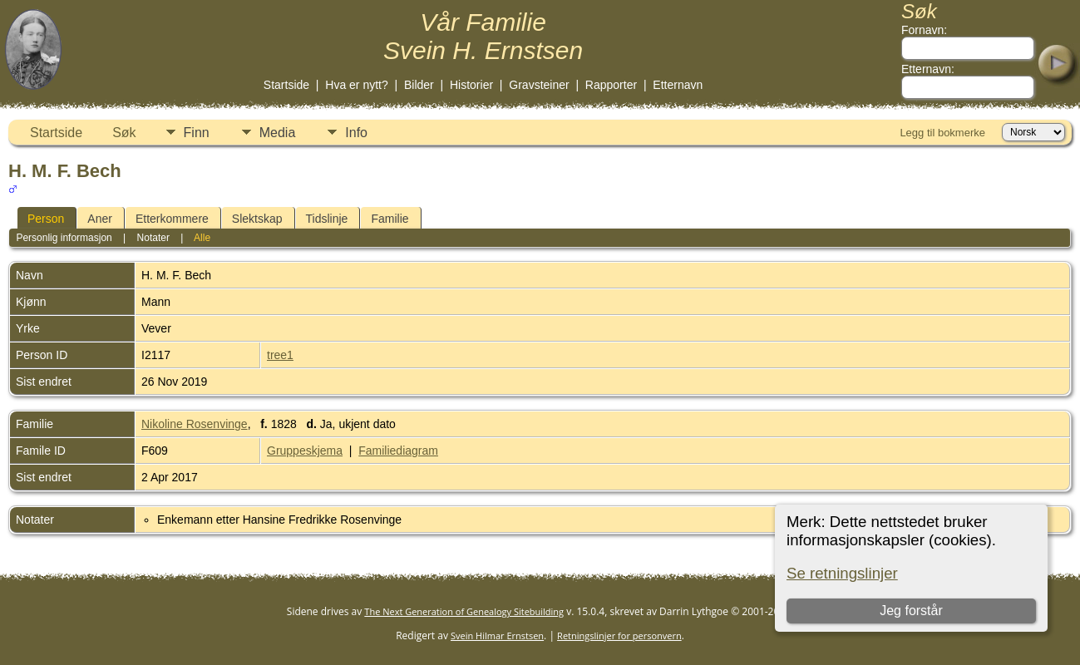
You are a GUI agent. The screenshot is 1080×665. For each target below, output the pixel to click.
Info (356, 133)
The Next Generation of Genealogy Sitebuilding (464, 611)
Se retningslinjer (842, 573)
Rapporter (611, 84)
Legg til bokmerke (942, 132)
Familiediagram (398, 450)
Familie (389, 218)
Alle (202, 238)
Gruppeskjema (305, 450)
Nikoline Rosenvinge (194, 424)
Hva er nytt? (356, 84)
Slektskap (257, 218)
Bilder (419, 84)
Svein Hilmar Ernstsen (497, 635)
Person (45, 218)
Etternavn (678, 84)
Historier (471, 84)
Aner (99, 218)
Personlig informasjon (63, 238)
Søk (124, 133)
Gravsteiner (539, 84)
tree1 (280, 355)
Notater (153, 238)
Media (277, 133)
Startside (286, 84)
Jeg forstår (911, 610)
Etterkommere (172, 218)
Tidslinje (327, 218)
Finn (197, 133)
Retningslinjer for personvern (619, 635)
